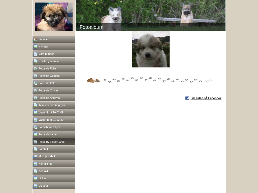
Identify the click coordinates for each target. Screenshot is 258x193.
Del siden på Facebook (205, 98)
